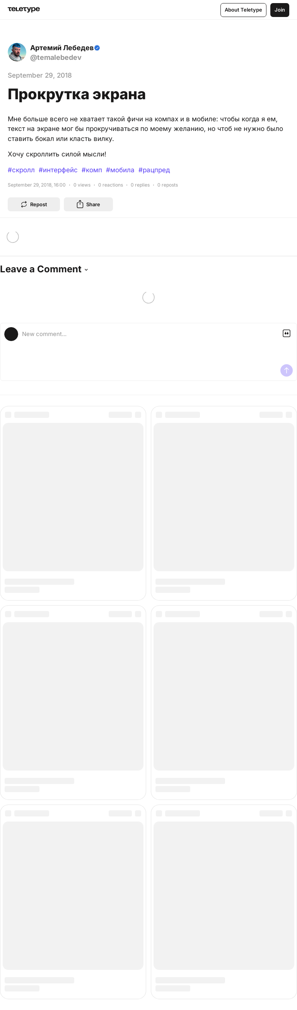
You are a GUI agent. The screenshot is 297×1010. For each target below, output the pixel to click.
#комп (92, 170)
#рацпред (154, 170)
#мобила (120, 170)
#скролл (21, 170)
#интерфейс (58, 170)
